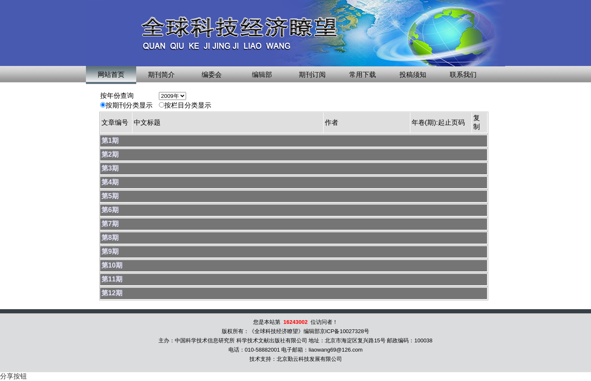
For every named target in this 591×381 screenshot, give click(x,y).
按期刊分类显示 (129, 105)
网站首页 (111, 74)
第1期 (110, 140)
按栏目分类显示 (187, 105)
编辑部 (262, 74)
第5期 (110, 196)
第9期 (110, 251)
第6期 (110, 209)
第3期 (110, 168)
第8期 (110, 237)
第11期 (111, 279)
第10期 (111, 265)
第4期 (110, 182)
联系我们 (463, 74)
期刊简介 (161, 74)
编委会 (212, 74)
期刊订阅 (312, 74)
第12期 (111, 293)
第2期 (110, 154)
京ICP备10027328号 (345, 331)
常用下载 (362, 74)
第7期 (110, 223)
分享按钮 (13, 376)
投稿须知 (412, 74)
